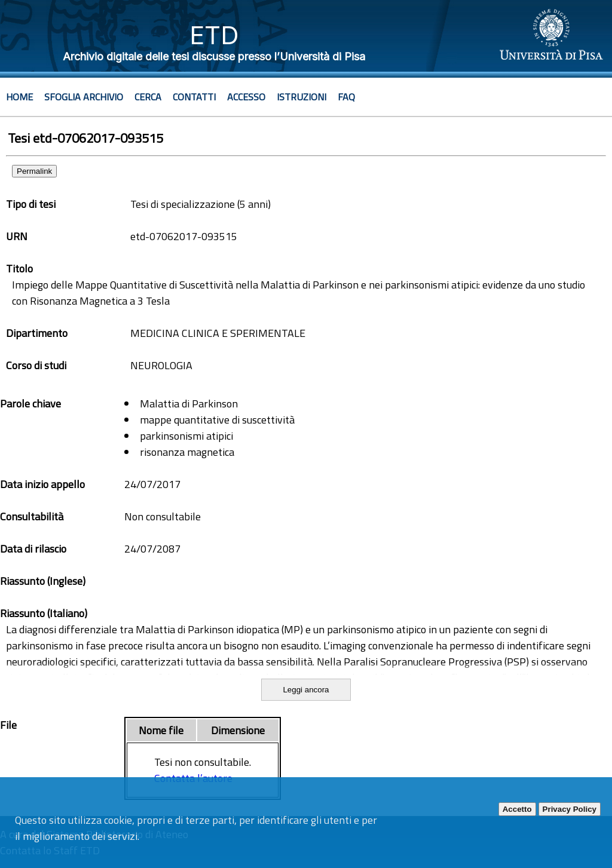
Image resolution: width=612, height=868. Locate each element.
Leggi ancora (306, 689)
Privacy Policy (569, 809)
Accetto (517, 809)
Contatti (194, 97)
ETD (214, 35)
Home (19, 97)
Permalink (34, 171)
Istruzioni (301, 97)
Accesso (246, 97)
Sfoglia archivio (83, 97)
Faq (346, 97)
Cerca (147, 97)
